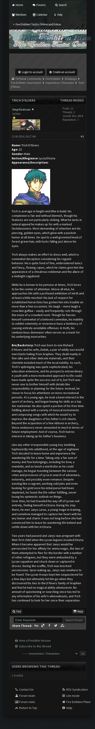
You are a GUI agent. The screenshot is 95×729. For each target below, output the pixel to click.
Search (61, 5)
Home (17, 5)
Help (58, 15)
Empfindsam (21, 109)
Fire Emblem (53, 79)
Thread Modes (72, 100)
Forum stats (25, 702)
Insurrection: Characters (60, 83)
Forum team (25, 696)
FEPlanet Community (28, 79)
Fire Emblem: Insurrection (26, 83)
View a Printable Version (35, 640)
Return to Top (26, 708)
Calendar (39, 15)
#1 (82, 136)
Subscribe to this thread (35, 646)
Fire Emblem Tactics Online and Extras (36, 24)
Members (19, 15)
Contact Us (24, 689)
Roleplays (71, 79)
